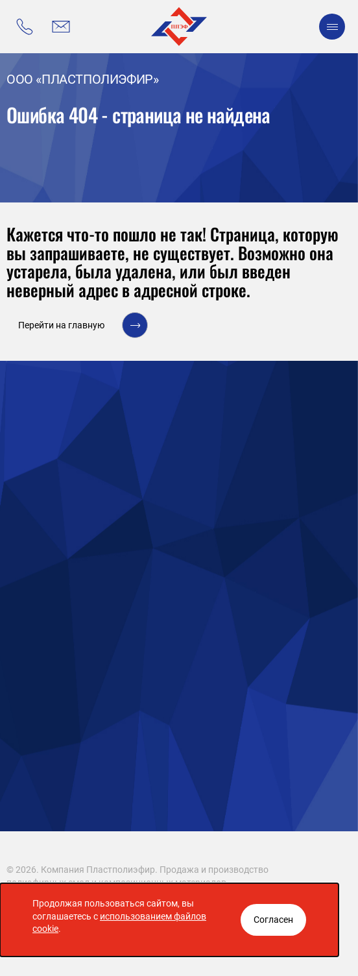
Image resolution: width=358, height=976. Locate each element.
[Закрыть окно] (273, 920)
